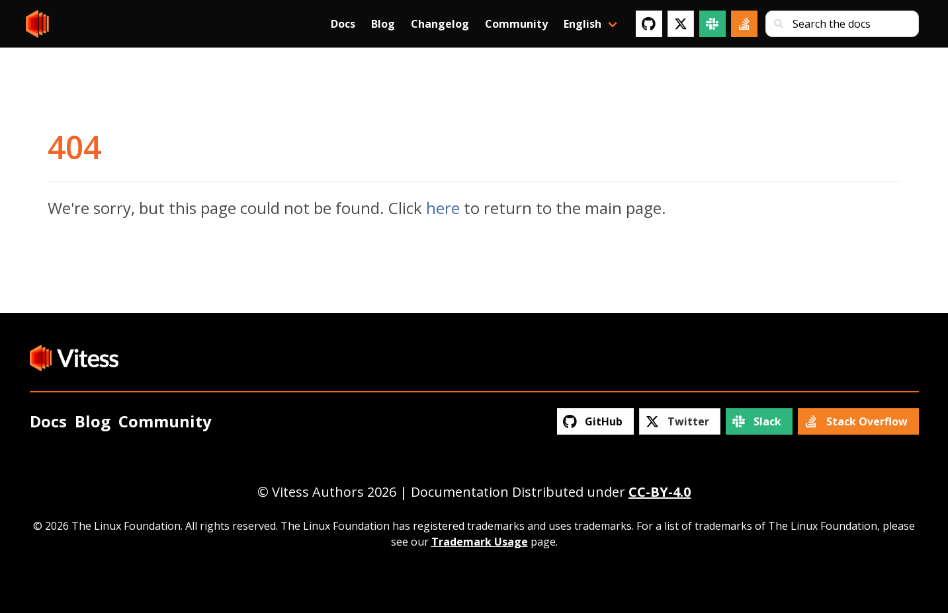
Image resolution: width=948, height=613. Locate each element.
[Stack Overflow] (744, 24)
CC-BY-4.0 (659, 492)
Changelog (440, 24)
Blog (383, 24)
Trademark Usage (479, 541)
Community (516, 24)
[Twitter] (681, 24)
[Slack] (712, 24)
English (582, 24)
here (443, 208)
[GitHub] (649, 24)
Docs (343, 24)
